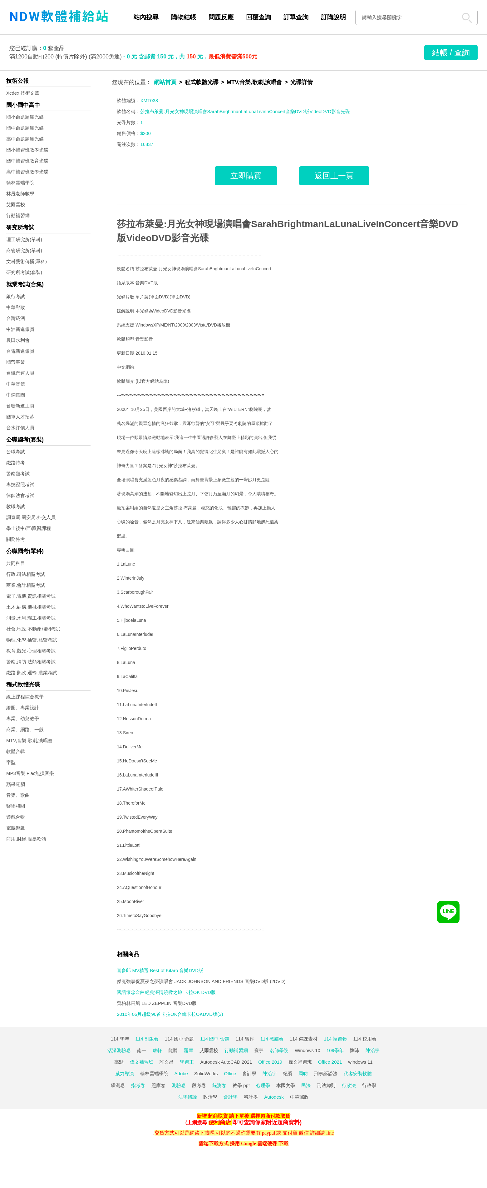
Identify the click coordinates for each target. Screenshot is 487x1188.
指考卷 (138, 1085)
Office (230, 1073)
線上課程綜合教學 (25, 696)
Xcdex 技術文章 (22, 93)
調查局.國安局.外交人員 (31, 517)
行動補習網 (18, 215)
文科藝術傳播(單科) (26, 261)
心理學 (263, 1085)
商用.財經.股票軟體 (26, 838)
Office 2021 (330, 1062)
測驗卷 (179, 1085)
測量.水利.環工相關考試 (31, 618)
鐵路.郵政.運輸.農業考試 (31, 672)
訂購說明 (333, 17)
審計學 (251, 1097)
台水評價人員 (20, 427)
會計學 (249, 1073)
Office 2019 (270, 1062)
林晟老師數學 (20, 193)
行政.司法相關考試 (25, 574)
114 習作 (245, 1038)
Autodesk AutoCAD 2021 (226, 1062)
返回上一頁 (334, 175)
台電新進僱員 (20, 351)
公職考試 (15, 451)
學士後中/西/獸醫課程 (28, 528)
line (330, 1133)
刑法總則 (326, 1085)
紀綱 (287, 1073)
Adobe (181, 1073)
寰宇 (258, 1050)
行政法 (349, 1085)
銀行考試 (15, 296)
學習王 (187, 1062)
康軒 (157, 1050)
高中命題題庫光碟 (25, 139)
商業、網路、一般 (25, 729)
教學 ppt (241, 1085)
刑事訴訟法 (325, 1073)
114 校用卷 (364, 1038)
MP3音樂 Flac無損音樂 (30, 773)
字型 (11, 762)
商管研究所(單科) (24, 250)
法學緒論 (187, 1097)
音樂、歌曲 (18, 795)
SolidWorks (206, 1073)
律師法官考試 (20, 495)
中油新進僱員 (20, 329)
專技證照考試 (20, 484)
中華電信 (15, 384)
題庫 (188, 1050)
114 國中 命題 (214, 1038)
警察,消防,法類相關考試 (31, 661)
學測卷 (118, 1085)
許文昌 (167, 1062)
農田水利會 (18, 340)
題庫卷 (158, 1085)
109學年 (335, 1050)
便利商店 (220, 1122)
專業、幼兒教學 (22, 718)
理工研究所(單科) (24, 239)
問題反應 (221, 17)
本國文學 (285, 1085)
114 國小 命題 (179, 1038)
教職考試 (15, 506)
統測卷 (219, 1085)
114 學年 (120, 1038)
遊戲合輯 (15, 817)
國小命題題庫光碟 (25, 117)
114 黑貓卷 (271, 1038)
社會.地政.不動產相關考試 (33, 628)
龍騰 (173, 1050)
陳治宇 (373, 1050)
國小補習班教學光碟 (27, 149)
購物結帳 (183, 17)
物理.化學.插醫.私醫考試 (31, 639)
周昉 (303, 1073)
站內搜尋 (146, 17)
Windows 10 (307, 1050)
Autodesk (274, 1097)
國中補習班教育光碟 (27, 160)
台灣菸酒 (15, 318)
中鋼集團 (15, 394)
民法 (306, 1085)
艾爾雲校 (15, 204)
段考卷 (199, 1085)
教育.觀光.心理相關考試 (31, 650)
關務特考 (15, 539)
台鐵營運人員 (20, 373)
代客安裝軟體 (358, 1073)
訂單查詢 (295, 17)
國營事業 (15, 362)
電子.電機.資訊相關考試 (31, 596)
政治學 (210, 1097)
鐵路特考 (15, 462)
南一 (141, 1050)
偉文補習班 (141, 1062)
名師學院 (279, 1050)
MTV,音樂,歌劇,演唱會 (29, 740)
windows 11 (360, 1062)
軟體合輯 (15, 751)
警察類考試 (18, 473)
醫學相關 (15, 806)
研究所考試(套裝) (24, 272)
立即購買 (246, 175)
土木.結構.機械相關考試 (31, 607)
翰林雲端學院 (20, 182)
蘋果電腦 (15, 784)
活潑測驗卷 (119, 1050)
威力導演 (124, 1073)
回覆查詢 (258, 17)
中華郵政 (15, 307)
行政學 (369, 1085)
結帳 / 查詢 (451, 52)
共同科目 (15, 563)
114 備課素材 (303, 1038)
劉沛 (354, 1050)
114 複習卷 (335, 1038)
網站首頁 (165, 82)
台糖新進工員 (20, 405)
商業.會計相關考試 (25, 585)
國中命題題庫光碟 (25, 128)
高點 (119, 1062)
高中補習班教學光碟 (27, 171)
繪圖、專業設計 (22, 707)
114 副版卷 (147, 1038)
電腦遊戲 (15, 828)
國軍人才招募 (20, 416)
